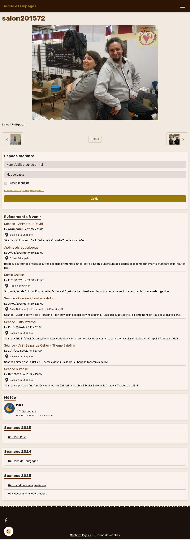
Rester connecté (19, 182)
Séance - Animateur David (23, 224)
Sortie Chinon (14, 275)
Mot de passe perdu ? (33, 190)
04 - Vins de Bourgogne (23, 461)
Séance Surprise (16, 369)
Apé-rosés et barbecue (21, 247)
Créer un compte (12, 190)
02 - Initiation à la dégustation (27, 485)
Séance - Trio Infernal (20, 322)
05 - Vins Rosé (17, 437)
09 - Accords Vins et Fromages (27, 493)
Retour (95, 139)
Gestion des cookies (107, 535)
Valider (95, 199)
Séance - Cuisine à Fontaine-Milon (29, 298)
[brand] (19, 6)
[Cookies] (9, 531)
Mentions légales (80, 535)
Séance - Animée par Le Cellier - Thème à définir (39, 345)
